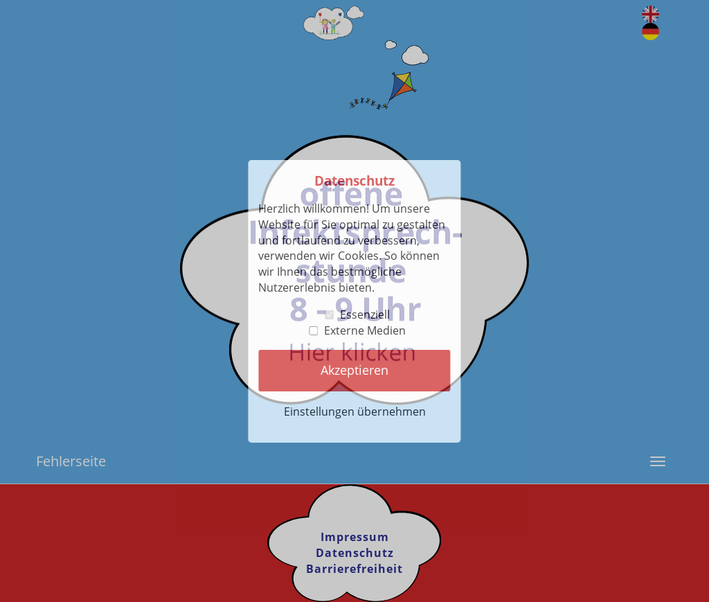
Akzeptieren (354, 370)
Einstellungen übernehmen (355, 411)
